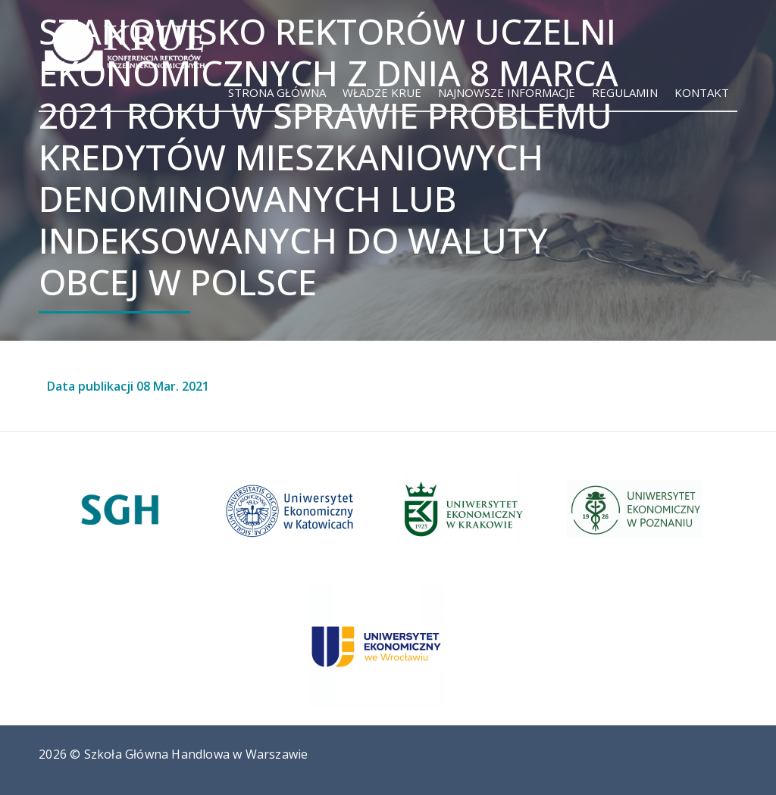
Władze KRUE (382, 92)
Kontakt (701, 92)
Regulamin (625, 92)
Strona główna (277, 92)
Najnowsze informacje (506, 92)
